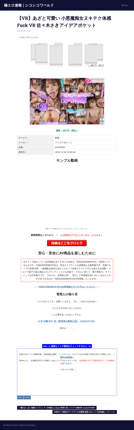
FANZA (27, 397)
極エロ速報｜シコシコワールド (29, 5)
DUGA (20, 397)
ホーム (125, 5)
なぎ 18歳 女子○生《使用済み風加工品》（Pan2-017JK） (67, 321)
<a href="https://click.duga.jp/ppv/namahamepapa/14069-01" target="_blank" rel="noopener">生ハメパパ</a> (67, 336)
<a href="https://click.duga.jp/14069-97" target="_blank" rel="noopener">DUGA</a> (67, 54)
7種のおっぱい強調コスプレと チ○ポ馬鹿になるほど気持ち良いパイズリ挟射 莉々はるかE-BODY (57, 408)
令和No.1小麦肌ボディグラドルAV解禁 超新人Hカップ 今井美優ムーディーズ (84, 412)
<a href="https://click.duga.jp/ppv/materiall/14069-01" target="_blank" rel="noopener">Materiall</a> (67, 382)
